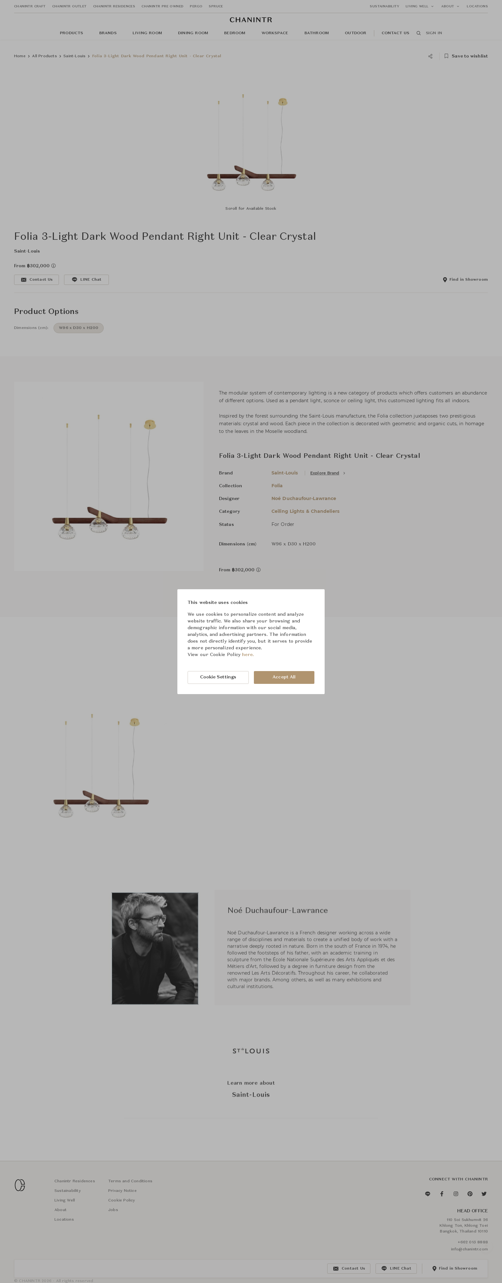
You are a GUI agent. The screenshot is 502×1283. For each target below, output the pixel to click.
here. (248, 655)
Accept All (284, 677)
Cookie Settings (218, 677)
